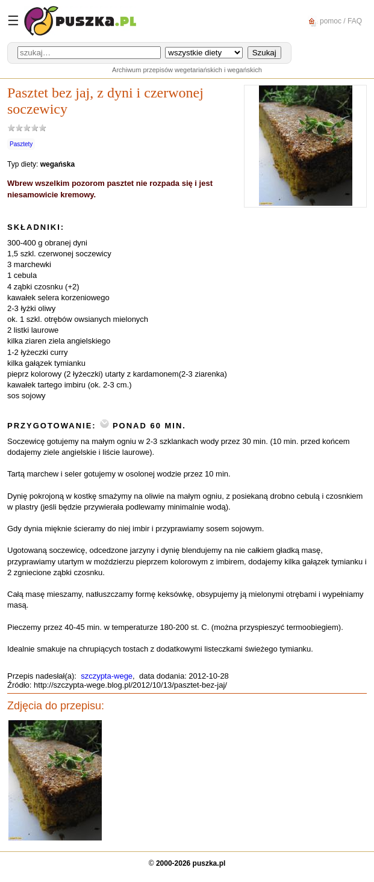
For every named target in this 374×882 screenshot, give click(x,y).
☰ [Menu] (13, 20)
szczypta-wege (106, 675)
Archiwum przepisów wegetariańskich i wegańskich (187, 69)
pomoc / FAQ (333, 21)
